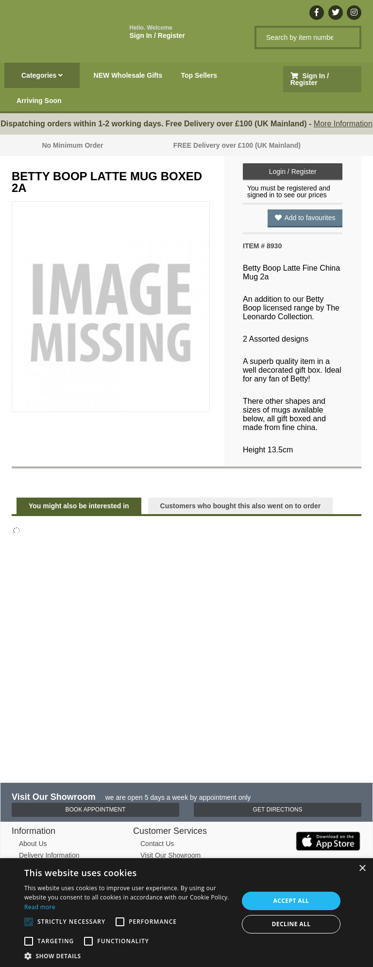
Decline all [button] (291, 924)
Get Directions (278, 809)
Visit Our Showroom (170, 855)
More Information (343, 124)
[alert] (186, 912)
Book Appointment (95, 809)
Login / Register (293, 171)
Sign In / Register (157, 31)
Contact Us (157, 843)
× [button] (362, 868)
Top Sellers (199, 75)
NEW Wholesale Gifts (128, 75)
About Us (33, 843)
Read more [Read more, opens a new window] (39, 907)
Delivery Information (49, 855)
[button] (128, 955)
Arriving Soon (39, 100)
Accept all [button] (291, 901)
